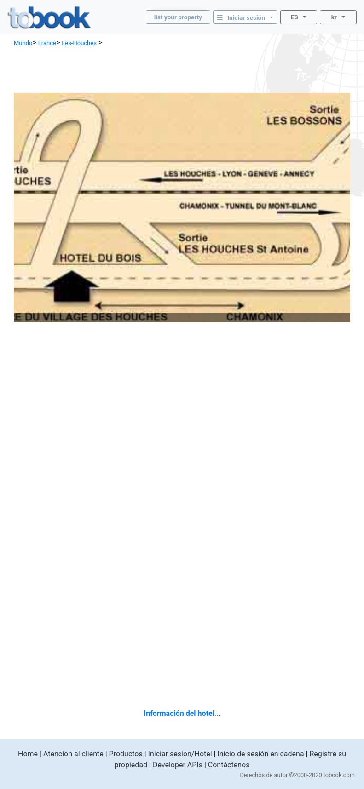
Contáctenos (229, 764)
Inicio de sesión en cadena (260, 753)
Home (28, 753)
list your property (178, 17)
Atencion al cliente (73, 753)
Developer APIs (177, 764)
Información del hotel (179, 713)
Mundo (23, 43)
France (47, 43)
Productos (126, 753)
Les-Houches (79, 43)
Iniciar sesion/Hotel (180, 753)
